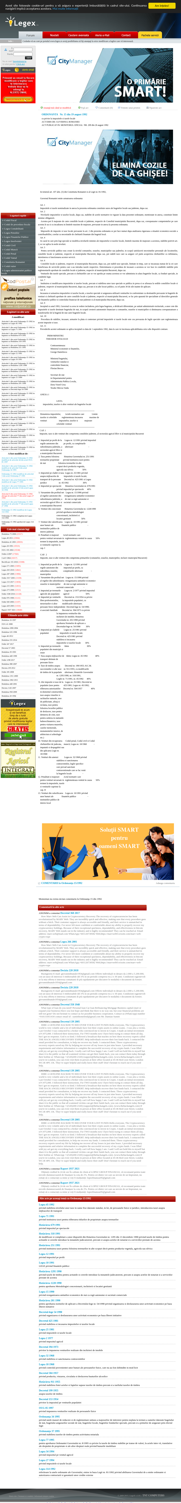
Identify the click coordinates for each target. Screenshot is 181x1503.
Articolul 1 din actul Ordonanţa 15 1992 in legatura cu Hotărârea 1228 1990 (18, 370)
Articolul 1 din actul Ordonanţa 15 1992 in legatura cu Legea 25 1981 (18, 400)
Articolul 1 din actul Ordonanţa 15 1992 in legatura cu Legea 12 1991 (18, 352)
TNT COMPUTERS (153, 1495)
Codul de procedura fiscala (17, 224)
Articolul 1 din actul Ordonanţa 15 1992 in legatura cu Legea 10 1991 (18, 358)
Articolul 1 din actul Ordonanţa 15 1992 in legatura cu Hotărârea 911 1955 (18, 436)
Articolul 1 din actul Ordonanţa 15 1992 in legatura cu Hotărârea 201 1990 (18, 382)
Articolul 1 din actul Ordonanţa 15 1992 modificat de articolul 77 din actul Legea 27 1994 (17, 504)
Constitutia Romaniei (14, 262)
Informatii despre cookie (44, 1496)
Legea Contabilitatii (13, 228)
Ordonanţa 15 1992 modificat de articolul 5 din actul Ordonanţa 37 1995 (18, 475)
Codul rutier (10, 266)
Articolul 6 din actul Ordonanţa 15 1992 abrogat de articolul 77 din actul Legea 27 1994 (18, 496)
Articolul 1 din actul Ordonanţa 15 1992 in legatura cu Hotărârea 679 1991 (18, 334)
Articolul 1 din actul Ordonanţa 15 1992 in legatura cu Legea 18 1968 (18, 424)
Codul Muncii (11, 249)
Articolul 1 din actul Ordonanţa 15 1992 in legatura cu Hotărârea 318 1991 (18, 340)
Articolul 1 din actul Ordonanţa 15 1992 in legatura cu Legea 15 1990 (18, 376)
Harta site (13, 1496)
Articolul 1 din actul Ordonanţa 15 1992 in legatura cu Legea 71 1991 (18, 328)
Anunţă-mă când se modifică (57, 107)
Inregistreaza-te (19, 61)
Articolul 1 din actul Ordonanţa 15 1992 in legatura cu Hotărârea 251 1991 (18, 346)
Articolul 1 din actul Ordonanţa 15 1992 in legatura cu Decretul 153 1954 (18, 448)
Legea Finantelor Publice (16, 237)
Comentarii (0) (105, 107)
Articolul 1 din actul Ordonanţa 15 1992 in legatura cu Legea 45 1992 (18, 322)
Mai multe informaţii (65, 9)
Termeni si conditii (25, 1496)
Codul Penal (10, 253)
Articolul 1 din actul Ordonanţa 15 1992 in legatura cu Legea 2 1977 (18, 406)
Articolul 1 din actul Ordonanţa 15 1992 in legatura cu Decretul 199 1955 (18, 442)
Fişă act (84, 107)
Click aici (20, 64)
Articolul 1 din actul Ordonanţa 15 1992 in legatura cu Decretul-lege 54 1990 (18, 388)
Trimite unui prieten (130, 107)
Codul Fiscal (10, 220)
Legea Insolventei (12, 241)
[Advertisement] (18, 158)
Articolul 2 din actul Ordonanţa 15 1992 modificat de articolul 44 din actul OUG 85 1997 (17, 460)
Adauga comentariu (165, 883)
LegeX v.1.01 (135, 1495)
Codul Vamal (10, 258)
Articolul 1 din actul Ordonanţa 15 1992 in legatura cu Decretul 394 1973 (18, 412)
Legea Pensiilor (11, 232)
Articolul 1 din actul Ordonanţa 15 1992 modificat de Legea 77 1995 (17, 481)
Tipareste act (155, 107)
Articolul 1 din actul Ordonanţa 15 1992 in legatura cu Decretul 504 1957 (18, 430)
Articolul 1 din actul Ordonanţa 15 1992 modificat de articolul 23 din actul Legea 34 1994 (17, 488)
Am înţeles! (162, 6)
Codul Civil (10, 245)
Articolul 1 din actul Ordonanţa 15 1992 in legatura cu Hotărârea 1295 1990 (18, 364)
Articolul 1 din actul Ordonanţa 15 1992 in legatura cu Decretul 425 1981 (18, 394)
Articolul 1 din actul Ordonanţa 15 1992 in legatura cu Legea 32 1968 (18, 418)
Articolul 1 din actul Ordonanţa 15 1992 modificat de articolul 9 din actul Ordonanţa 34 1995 (17, 468)
